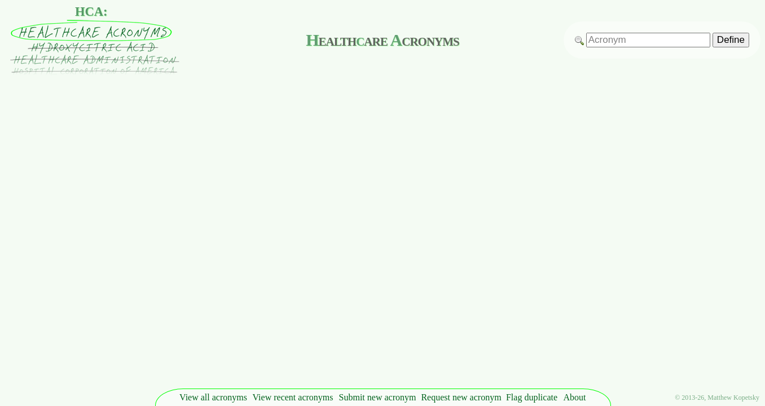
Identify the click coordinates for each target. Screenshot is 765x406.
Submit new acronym (377, 397)
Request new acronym (461, 397)
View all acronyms (213, 397)
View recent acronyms (293, 397)
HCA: (91, 12)
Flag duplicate (531, 397)
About (575, 397)
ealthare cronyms (382, 39)
